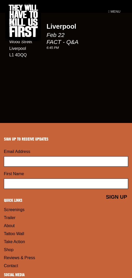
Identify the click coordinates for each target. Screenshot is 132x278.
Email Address (17, 151)
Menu (114, 11)
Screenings (14, 209)
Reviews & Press (19, 258)
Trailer (9, 217)
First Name (14, 174)
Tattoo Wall (14, 233)
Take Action (14, 242)
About (9, 225)
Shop (8, 250)
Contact (11, 266)
